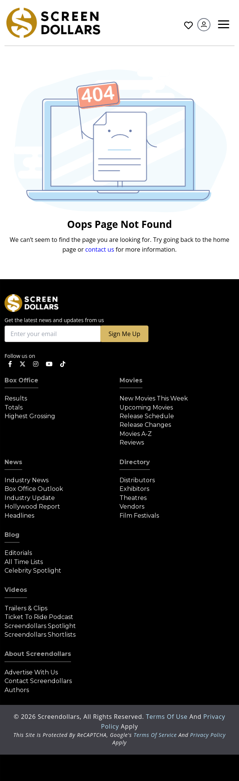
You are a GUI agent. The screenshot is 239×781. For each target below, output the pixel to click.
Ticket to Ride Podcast (39, 617)
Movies (131, 380)
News (13, 462)
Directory (135, 462)
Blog (12, 534)
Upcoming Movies (146, 407)
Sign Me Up (124, 334)
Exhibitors (134, 488)
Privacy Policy (208, 734)
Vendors (132, 506)
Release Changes (145, 424)
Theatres (133, 497)
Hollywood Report (32, 506)
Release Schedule (147, 416)
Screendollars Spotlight (40, 626)
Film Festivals (139, 515)
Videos (16, 589)
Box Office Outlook (34, 488)
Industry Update (30, 497)
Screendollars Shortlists (40, 634)
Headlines (19, 515)
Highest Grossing (30, 416)
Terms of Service (155, 734)
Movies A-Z (136, 433)
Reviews (132, 442)
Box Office (21, 380)
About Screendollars (38, 653)
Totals (14, 407)
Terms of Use (167, 716)
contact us (99, 249)
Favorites (188, 25)
